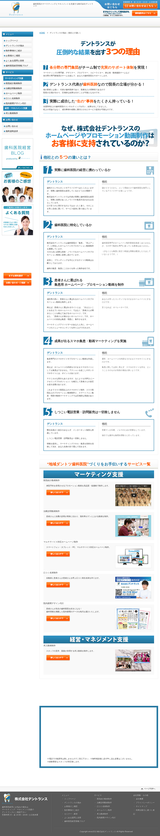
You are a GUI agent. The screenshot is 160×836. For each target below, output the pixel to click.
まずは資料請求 (98, 740)
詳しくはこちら (58, 493)
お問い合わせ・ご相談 (17, 283)
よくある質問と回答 (15, 60)
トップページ (12, 40)
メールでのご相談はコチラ (98, 751)
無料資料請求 (12, 131)
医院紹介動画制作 (14, 83)
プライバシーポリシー (145, 802)
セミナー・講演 (70, 814)
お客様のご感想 (13, 55)
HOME (42, 33)
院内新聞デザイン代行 (16, 103)
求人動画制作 (12, 113)
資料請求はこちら (145, 13)
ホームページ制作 (14, 93)
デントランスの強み (15, 45)
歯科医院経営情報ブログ (17, 65)
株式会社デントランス (16, 9)
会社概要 (139, 799)
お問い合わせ (12, 126)
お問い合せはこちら (38, 821)
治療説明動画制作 (14, 88)
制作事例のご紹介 (14, 50)
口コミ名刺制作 (13, 98)
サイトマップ (141, 806)
